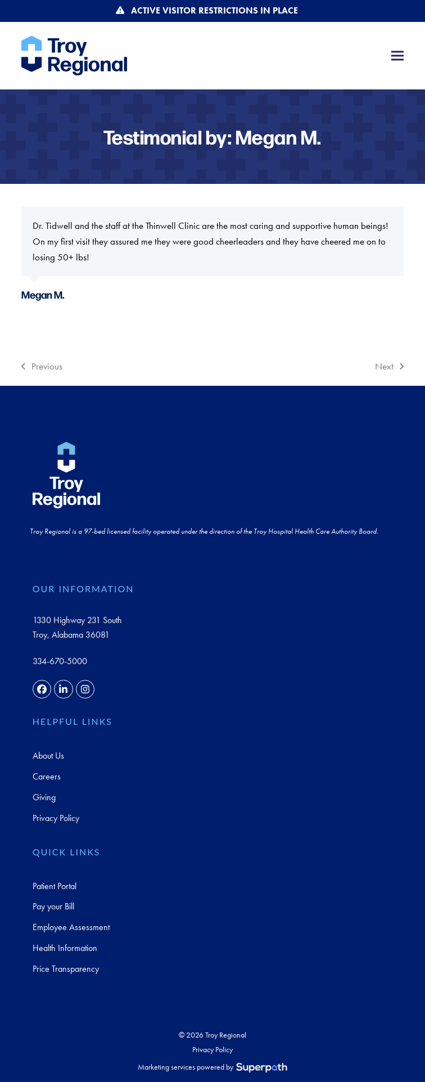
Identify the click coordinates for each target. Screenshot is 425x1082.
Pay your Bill (53, 906)
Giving (44, 797)
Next (389, 367)
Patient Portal (54, 886)
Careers (47, 776)
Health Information (65, 948)
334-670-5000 (60, 661)
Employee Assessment (71, 927)
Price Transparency (66, 968)
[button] (397, 55)
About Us (48, 755)
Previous (41, 367)
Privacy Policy (56, 818)
